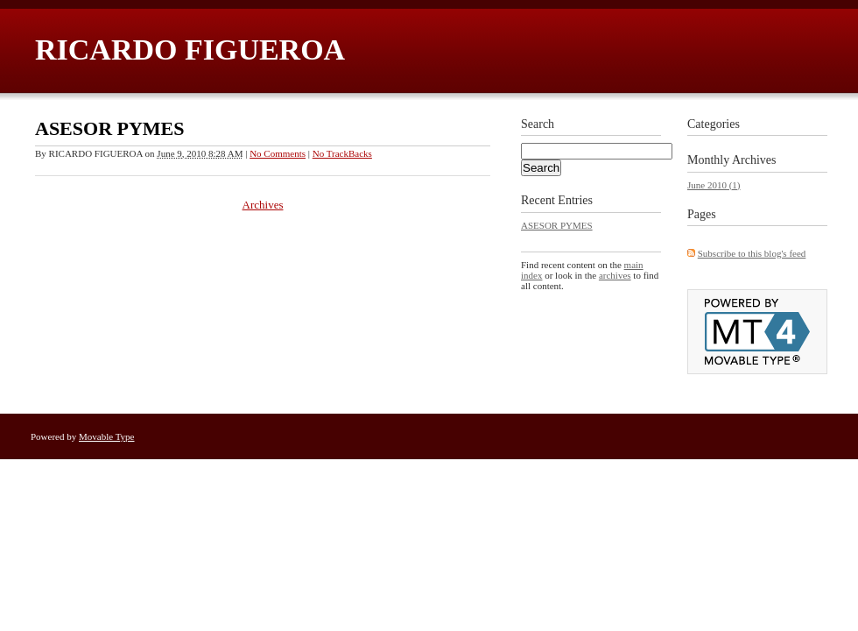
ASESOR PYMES (110, 128)
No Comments (278, 153)
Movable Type (107, 436)
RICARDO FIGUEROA (190, 49)
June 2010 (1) (714, 185)
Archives (263, 204)
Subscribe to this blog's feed (752, 253)
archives (615, 275)
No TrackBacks (342, 153)
